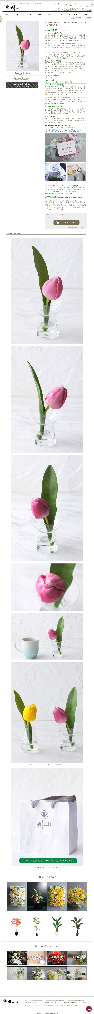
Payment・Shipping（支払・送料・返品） (75, 1002)
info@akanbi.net (82, 6)
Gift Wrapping (86, 10)
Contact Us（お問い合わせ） (76, 1000)
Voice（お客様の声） (36, 1000)
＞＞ (47, 764)
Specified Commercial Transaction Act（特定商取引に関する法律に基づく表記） (56, 1005)
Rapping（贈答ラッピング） (52, 1002)
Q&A (80, 10)
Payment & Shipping (72, 10)
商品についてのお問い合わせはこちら (77, 227)
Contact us (54, 9)
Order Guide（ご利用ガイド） (33, 1002)
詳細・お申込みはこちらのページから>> (58, 193)
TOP (26, 1000)
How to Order (61, 10)
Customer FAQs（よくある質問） (55, 1000)
